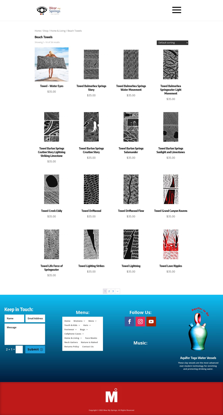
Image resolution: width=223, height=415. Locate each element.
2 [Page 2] (109, 291)
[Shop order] (172, 42)
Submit (33, 349)
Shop (45, 30)
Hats (85, 325)
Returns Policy (71, 346)
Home (38, 30)
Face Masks (91, 338)
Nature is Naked (89, 342)
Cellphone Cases (72, 333)
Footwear (69, 329)
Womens (78, 321)
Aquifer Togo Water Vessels (198, 358)
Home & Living (58, 30)
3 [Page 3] (113, 291)
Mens (91, 321)
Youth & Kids (70, 325)
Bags (82, 329)
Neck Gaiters (71, 342)
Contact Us (88, 346)
